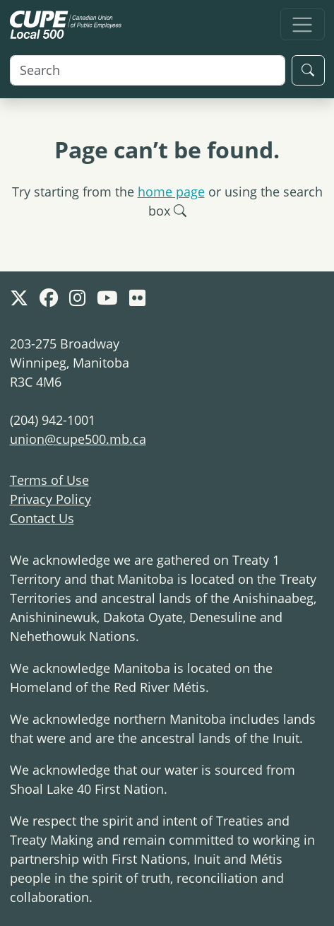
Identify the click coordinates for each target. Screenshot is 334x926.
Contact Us (42, 518)
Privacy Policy (50, 499)
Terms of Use (49, 479)
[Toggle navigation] (302, 24)
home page (171, 191)
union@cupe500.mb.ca (78, 438)
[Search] (147, 70)
